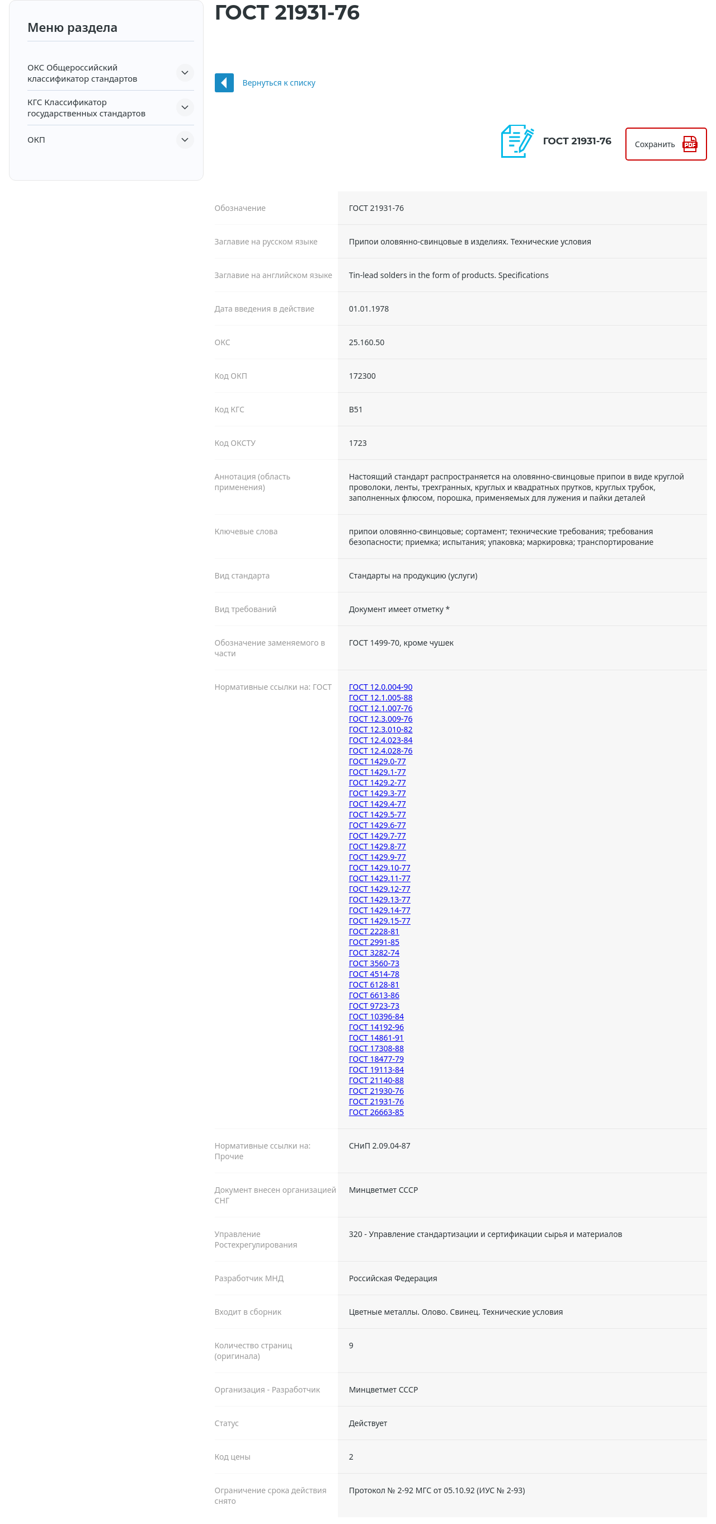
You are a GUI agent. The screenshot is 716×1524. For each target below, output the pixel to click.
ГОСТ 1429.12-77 (380, 888)
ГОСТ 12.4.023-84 (381, 740)
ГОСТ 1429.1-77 (377, 771)
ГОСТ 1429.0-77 (377, 761)
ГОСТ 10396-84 (376, 1016)
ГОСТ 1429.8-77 (377, 846)
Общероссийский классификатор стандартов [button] (82, 73)
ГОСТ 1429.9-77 (377, 857)
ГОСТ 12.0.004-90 (381, 686)
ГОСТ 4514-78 (374, 973)
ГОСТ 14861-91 (376, 1037)
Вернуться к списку (279, 82)
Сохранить (655, 144)
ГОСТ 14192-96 (376, 1027)
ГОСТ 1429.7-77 (377, 835)
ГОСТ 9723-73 (374, 1005)
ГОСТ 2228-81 (374, 931)
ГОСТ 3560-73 (374, 963)
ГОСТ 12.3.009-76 (381, 718)
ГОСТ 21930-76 (376, 1090)
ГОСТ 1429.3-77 (377, 793)
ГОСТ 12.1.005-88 (381, 697)
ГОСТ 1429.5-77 (377, 814)
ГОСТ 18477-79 (376, 1058)
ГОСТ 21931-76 (376, 1101)
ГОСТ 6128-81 (374, 984)
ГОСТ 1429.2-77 (377, 782)
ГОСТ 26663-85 (376, 1112)
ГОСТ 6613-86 (374, 995)
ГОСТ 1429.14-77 (380, 910)
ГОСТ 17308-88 (376, 1048)
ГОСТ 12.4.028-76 (381, 750)
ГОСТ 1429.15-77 (380, 920)
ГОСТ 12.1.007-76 (381, 708)
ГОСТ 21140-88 (376, 1080)
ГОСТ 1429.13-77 (380, 899)
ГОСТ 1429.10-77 (380, 867)
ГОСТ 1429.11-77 (380, 878)
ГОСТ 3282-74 (374, 952)
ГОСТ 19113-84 (376, 1069)
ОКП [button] (36, 139)
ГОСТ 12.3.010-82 (381, 729)
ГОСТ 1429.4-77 (377, 803)
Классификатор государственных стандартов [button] (86, 107)
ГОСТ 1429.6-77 (377, 825)
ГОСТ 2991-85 (374, 942)
